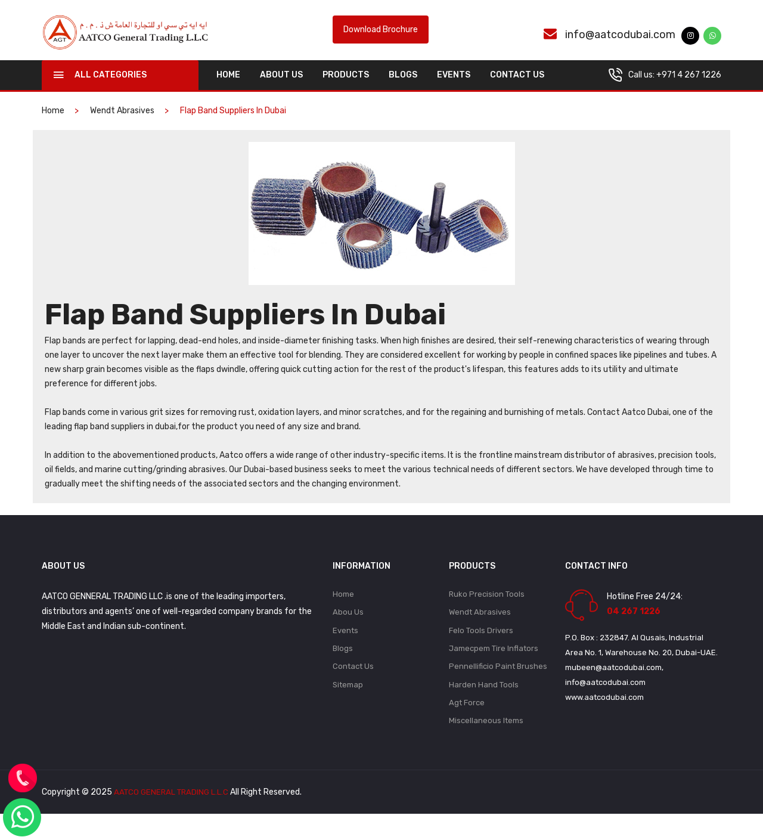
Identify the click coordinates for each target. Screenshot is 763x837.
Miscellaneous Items (486, 743)
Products (345, 90)
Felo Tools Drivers (481, 648)
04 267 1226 (633, 627)
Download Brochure (380, 38)
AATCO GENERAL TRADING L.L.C (173, 815)
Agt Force (467, 724)
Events (453, 90)
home (228, 90)
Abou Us (348, 629)
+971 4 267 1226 (688, 90)
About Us (281, 90)
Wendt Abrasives (122, 126)
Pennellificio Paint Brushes (498, 686)
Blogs (403, 90)
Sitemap (348, 705)
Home (343, 610)
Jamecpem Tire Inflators (493, 667)
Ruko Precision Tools (487, 610)
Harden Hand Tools (484, 705)
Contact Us (517, 90)
